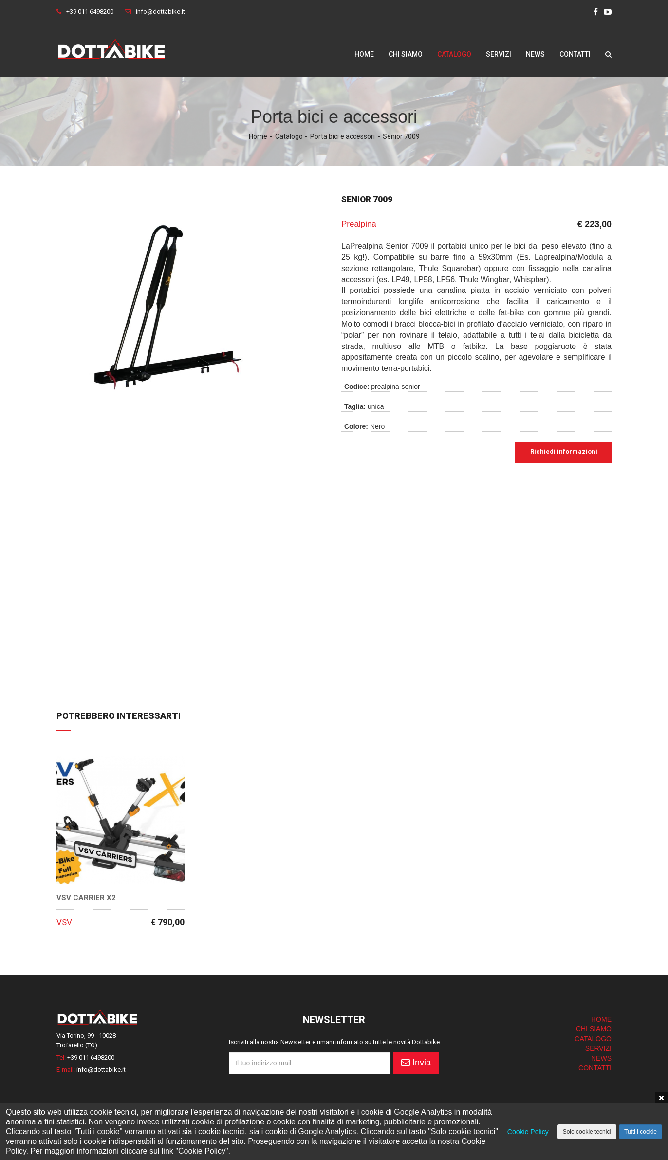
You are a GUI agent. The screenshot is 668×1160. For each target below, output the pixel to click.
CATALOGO (593, 1039)
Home (364, 54)
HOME (601, 1019)
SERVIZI (598, 1048)
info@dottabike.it (160, 11)
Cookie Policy (528, 1132)
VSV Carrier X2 (86, 898)
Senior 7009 (401, 136)
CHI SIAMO (594, 1029)
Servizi (498, 54)
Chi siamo (406, 54)
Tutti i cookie (640, 1131)
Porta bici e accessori (342, 136)
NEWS (601, 1058)
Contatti (575, 54)
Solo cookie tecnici (587, 1131)
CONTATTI (595, 1068)
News (535, 54)
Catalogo (454, 54)
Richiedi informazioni (563, 451)
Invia (416, 1062)
